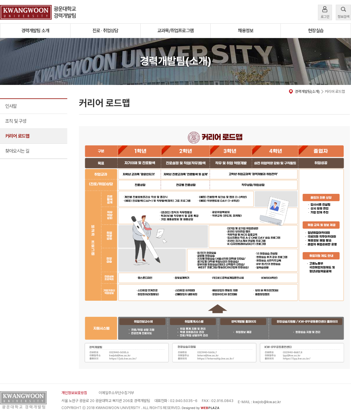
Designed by (200, 408)
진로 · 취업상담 (105, 30)
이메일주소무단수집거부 (116, 393)
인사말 (11, 106)
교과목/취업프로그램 (175, 30)
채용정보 (245, 30)
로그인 (325, 12)
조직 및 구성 (15, 121)
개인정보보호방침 (74, 393)
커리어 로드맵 (17, 136)
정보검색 (343, 12)
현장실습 (316, 30)
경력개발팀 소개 (35, 30)
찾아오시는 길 (17, 151)
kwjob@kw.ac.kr (267, 402)
